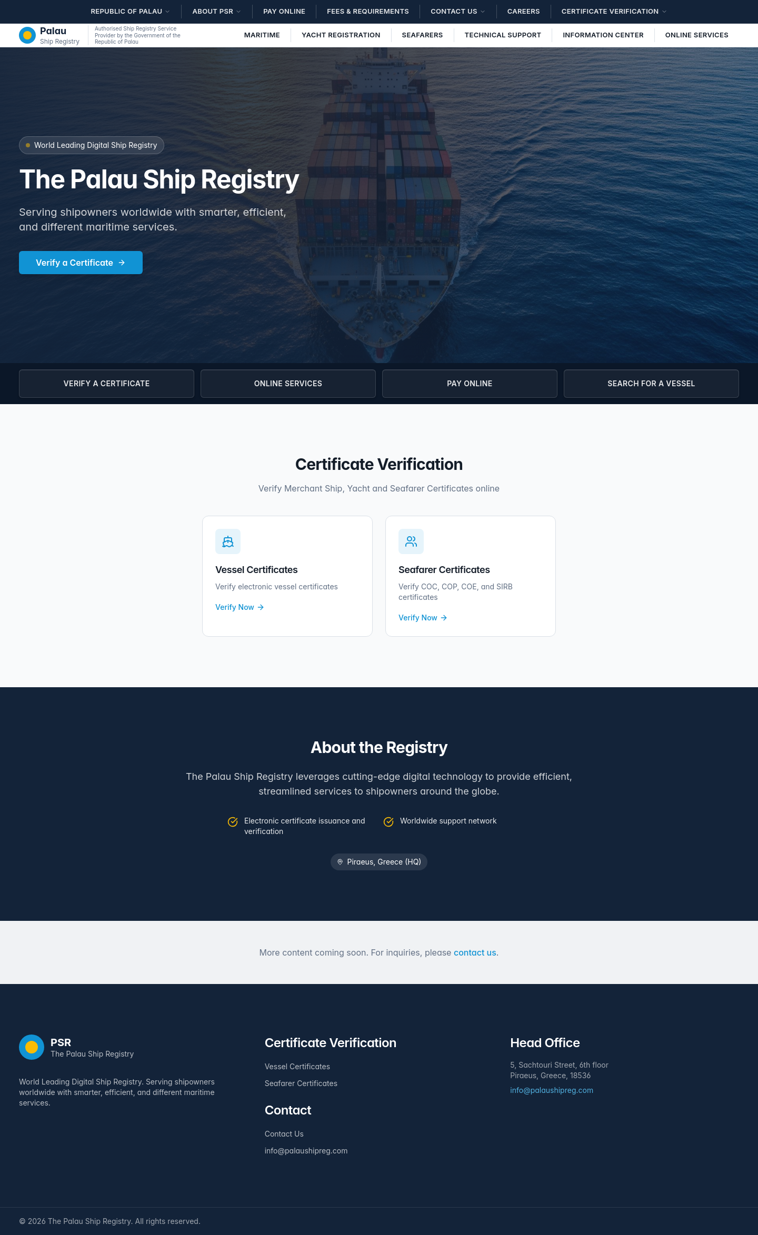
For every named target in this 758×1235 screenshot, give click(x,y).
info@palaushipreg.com (306, 1150)
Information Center (603, 35)
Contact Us (284, 1133)
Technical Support (503, 35)
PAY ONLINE (469, 383)
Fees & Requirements (368, 11)
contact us (475, 952)
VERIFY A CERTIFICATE (107, 383)
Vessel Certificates (297, 1066)
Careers (523, 11)
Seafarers (422, 35)
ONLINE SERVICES (288, 383)
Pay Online (284, 11)
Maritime (262, 35)
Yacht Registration (341, 35)
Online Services (697, 35)
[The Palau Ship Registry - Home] (49, 35)
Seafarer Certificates (301, 1083)
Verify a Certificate (81, 262)
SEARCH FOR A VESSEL (651, 383)
